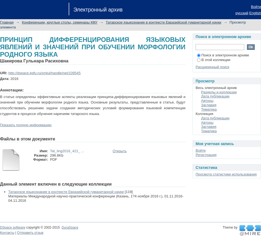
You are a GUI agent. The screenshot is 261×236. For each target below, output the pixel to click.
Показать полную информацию (26, 125)
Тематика (209, 109)
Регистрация (206, 155)
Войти (256, 7)
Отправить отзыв (30, 233)
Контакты (7, 233)
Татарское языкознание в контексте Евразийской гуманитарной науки (163, 22)
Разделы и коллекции (219, 92)
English (255, 13)
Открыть (120, 151)
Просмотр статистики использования (226, 174)
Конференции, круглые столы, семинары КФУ (60, 22)
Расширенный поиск (212, 67)
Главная (6, 22)
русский (241, 13)
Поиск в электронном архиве (223, 55)
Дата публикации (215, 96)
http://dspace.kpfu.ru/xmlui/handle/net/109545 (44, 73)
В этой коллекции (213, 60)
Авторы (207, 101)
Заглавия (208, 105)
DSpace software (12, 227)
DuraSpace (70, 227)
